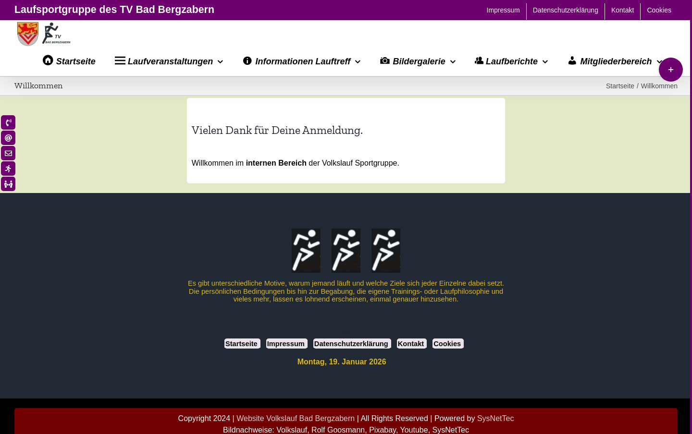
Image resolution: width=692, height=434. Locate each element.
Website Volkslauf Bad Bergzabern (295, 418)
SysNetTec (495, 418)
